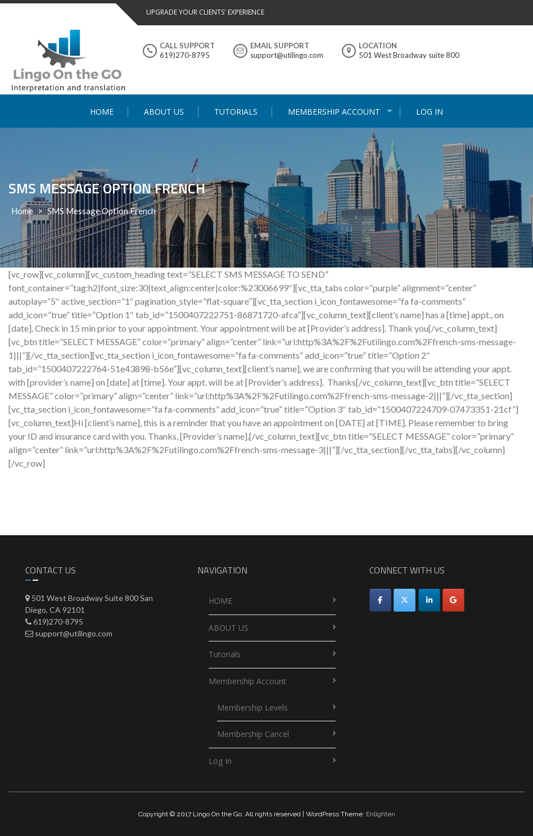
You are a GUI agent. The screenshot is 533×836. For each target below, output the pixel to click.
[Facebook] (380, 600)
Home (22, 211)
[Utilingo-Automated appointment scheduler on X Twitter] (404, 600)
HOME (102, 111)
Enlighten (380, 814)
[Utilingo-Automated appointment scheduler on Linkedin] (429, 600)
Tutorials (236, 111)
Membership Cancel (253, 734)
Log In (429, 111)
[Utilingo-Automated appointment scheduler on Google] (453, 600)
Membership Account (334, 111)
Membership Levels (252, 707)
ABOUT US (164, 111)
